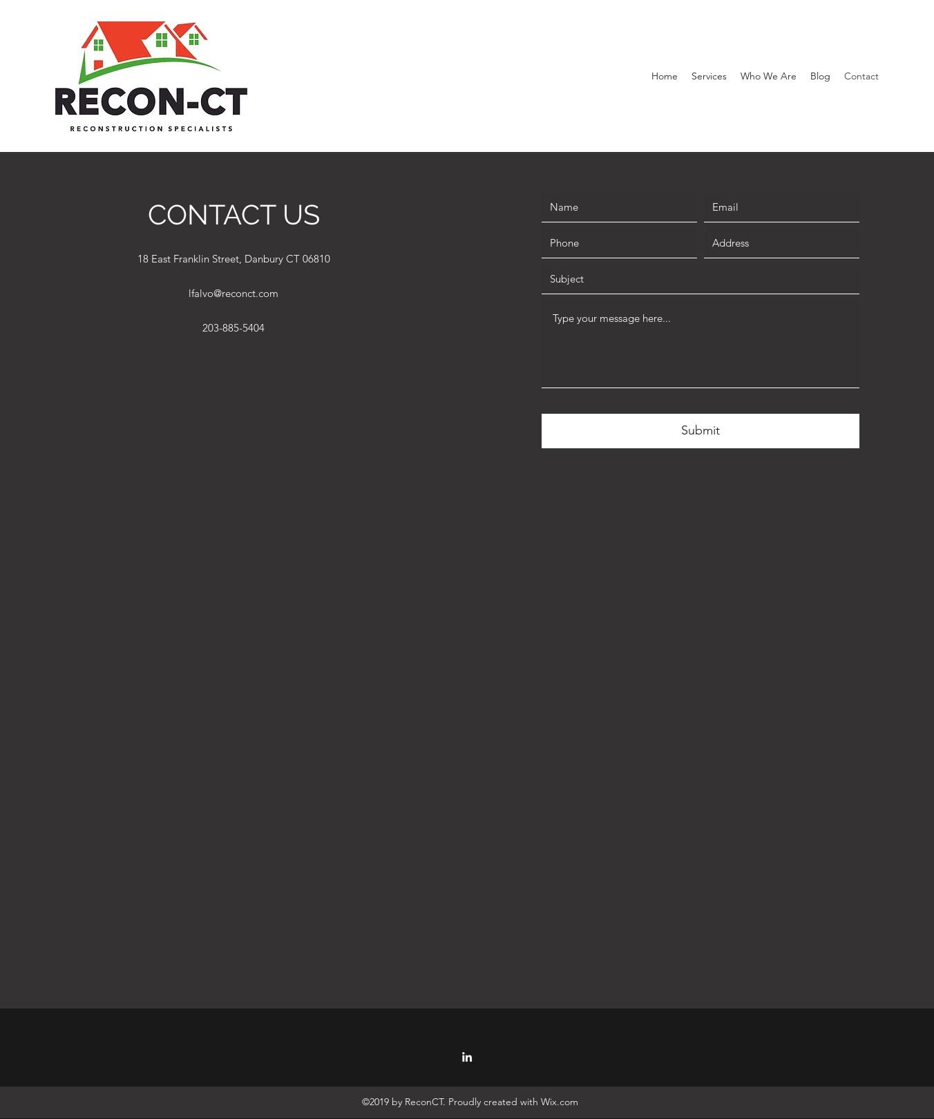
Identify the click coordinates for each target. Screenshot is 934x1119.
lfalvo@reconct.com (233, 293)
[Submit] (700, 431)
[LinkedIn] (467, 1057)
